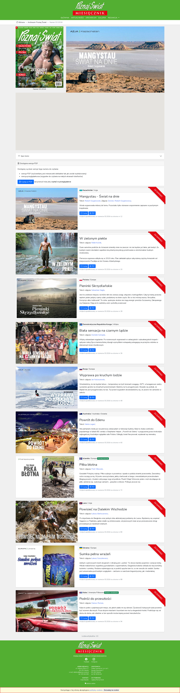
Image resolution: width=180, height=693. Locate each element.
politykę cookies (96, 690)
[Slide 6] (117, 89)
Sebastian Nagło (98, 290)
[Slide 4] (109, 89)
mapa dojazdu (84, 680)
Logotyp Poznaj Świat (97, 680)
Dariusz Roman (97, 603)
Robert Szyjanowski (92, 201)
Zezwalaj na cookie (111, 690)
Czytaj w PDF (25, 182)
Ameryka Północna (96, 592)
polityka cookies (90, 683)
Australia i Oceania (99, 414)
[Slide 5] (113, 89)
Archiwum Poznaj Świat (37, 22)
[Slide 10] (134, 89)
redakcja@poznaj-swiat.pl (81, 672)
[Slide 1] (96, 89)
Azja (96, 190)
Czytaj (83, 213)
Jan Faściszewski (98, 379)
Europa (93, 279)
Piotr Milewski (97, 469)
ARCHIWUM (91, 17)
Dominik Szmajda (98, 335)
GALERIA (102, 17)
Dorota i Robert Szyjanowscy (119, 201)
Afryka (115, 324)
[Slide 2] (101, 89)
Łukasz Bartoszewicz (99, 513)
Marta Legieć (89, 424)
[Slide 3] (105, 89)
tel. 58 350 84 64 (96, 674)
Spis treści (23, 156)
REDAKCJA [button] (113, 17)
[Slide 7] (121, 89)
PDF (92, 213)
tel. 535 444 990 (84, 674)
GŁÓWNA (65, 17)
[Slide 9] (129, 89)
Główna (20, 22)
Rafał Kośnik (96, 242)
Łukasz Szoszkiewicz (99, 558)
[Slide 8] (125, 89)
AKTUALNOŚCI (77, 17)
